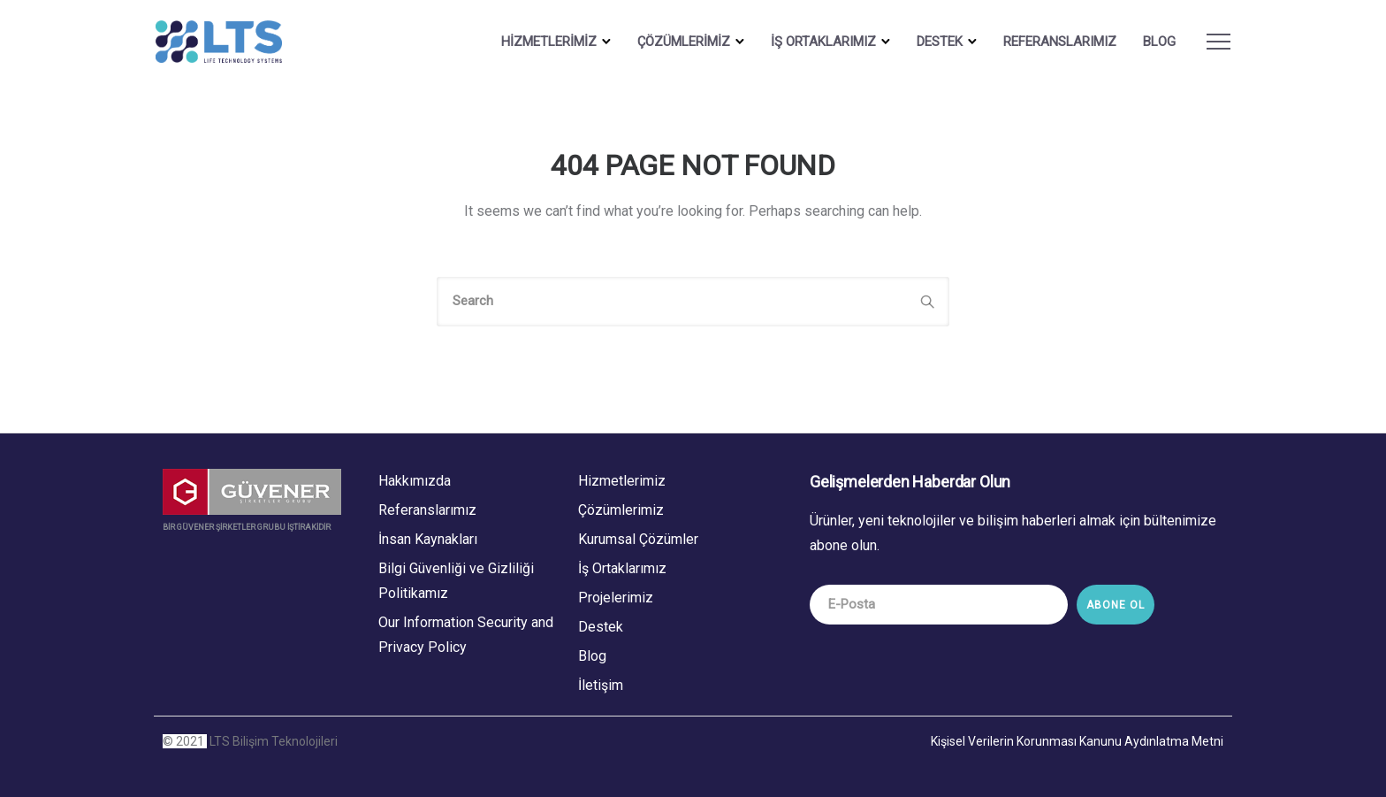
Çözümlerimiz (621, 509)
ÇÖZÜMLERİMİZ (676, 42)
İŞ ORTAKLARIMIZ (816, 42)
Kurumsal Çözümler (638, 538)
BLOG (1152, 42)
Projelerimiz (615, 596)
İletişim (600, 684)
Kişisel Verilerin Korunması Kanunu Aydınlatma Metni (1077, 740)
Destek (600, 625)
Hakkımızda (414, 479)
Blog (592, 655)
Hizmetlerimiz (622, 479)
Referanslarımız (1052, 42)
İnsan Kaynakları (427, 538)
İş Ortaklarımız (622, 567)
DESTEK (933, 42)
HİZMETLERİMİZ (542, 42)
